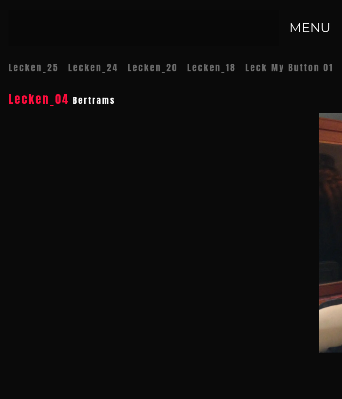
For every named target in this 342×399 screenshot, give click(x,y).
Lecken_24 (93, 67)
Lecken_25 (33, 67)
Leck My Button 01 (289, 67)
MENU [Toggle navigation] (309, 27)
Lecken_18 (211, 67)
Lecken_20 (153, 67)
